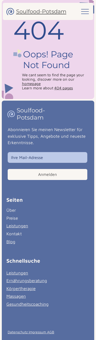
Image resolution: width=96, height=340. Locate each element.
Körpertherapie (21, 288)
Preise (12, 218)
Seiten (14, 200)
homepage (31, 83)
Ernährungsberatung (26, 280)
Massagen (16, 296)
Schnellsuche (23, 261)
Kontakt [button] (14, 233)
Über (11, 210)
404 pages (63, 88)
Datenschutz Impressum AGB (31, 332)
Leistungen (17, 225)
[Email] (46, 157)
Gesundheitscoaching (27, 304)
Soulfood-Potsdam (41, 11)
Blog (10, 241)
